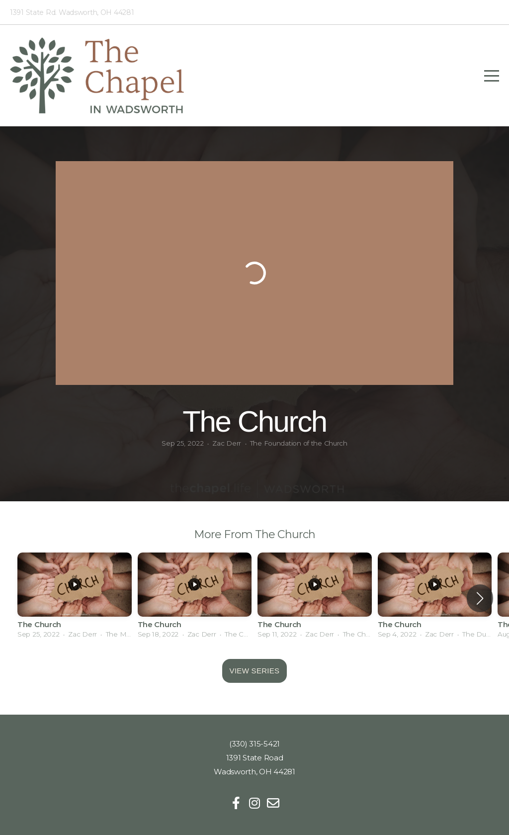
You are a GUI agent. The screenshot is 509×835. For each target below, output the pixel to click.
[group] (74, 599)
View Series (255, 670)
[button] (480, 598)
